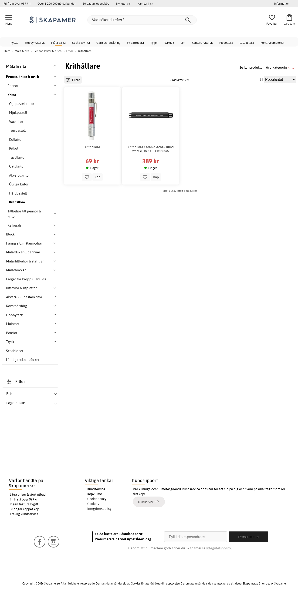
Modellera (226, 42)
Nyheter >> (123, 3)
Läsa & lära (247, 42)
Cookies (93, 504)
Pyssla (14, 42)
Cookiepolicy (96, 499)
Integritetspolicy (99, 509)
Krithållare (92, 147)
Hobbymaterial (35, 42)
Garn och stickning (108, 42)
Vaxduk (169, 42)
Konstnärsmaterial (272, 42)
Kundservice (96, 489)
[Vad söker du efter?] (142, 20)
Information (281, 3)
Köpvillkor (94, 494)
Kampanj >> (145, 3)
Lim (183, 42)
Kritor (292, 67)
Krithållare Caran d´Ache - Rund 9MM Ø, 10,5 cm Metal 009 (151, 149)
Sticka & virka (81, 42)
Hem (7, 51)
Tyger (154, 42)
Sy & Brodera (135, 42)
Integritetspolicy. (219, 548)
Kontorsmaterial (202, 42)
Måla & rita (58, 42)
